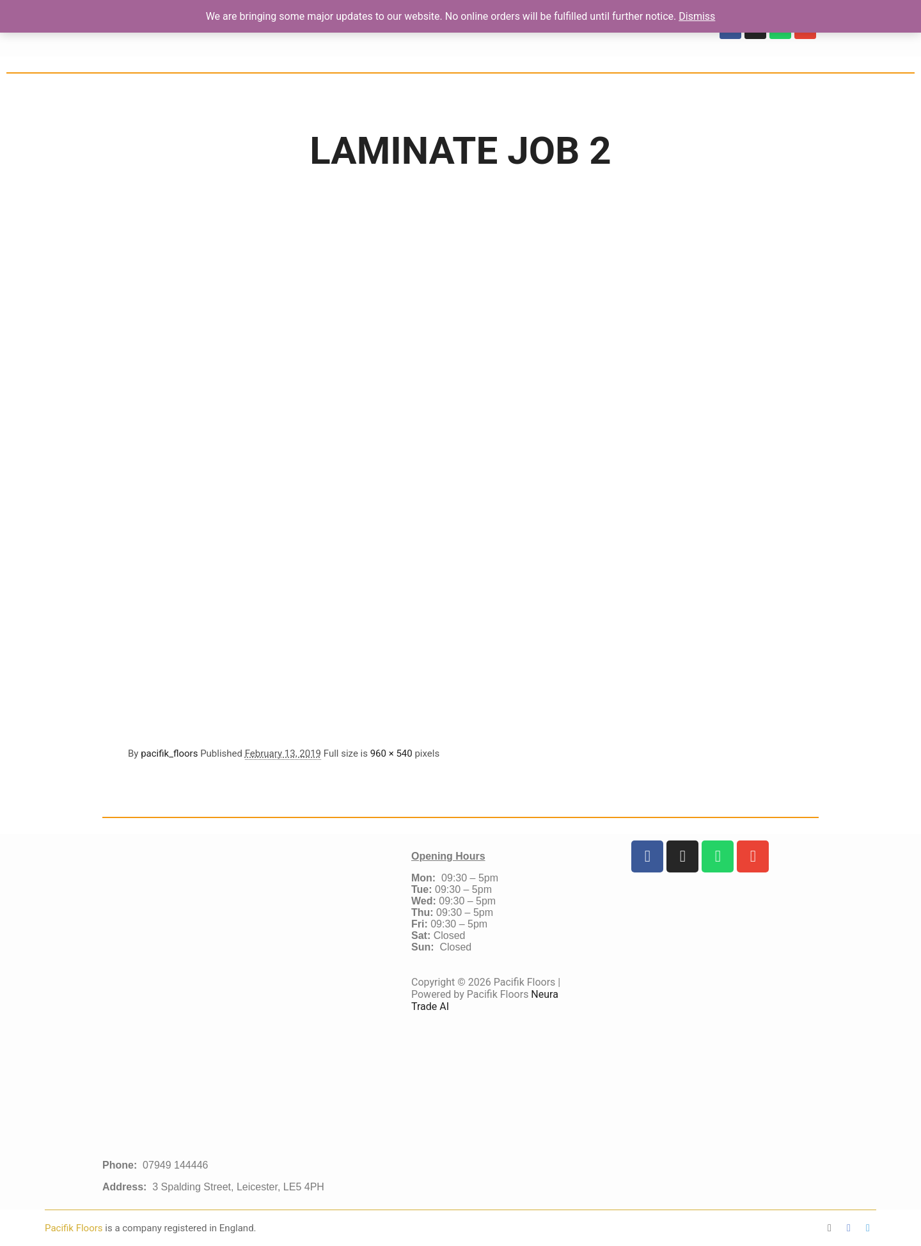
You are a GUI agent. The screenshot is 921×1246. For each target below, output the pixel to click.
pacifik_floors (169, 753)
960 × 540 (391, 753)
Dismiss (697, 16)
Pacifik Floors (75, 1228)
